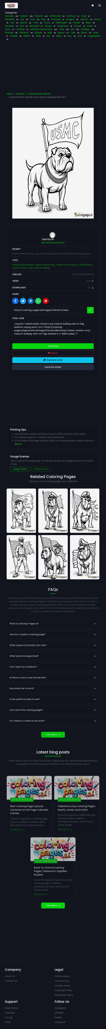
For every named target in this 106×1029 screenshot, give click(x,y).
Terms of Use (41, 469)
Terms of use (62, 980)
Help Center (11, 1008)
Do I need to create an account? (27, 732)
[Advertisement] (55, 67)
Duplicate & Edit (53, 360)
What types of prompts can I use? (28, 657)
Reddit (58, 1017)
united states (86, 264)
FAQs (8, 1022)
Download (53, 346)
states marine (19, 267)
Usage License (20, 469)
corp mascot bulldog (39, 267)
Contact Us (11, 980)
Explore (20, 93)
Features (10, 1012)
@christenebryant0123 (53, 242)
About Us (10, 976)
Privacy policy (62, 976)
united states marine (23, 264)
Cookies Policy (62, 985)
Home (10, 93)
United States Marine (39, 93)
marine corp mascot (67, 264)
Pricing (8, 1017)
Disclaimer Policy (64, 995)
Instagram (60, 1008)
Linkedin (59, 1012)
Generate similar (53, 367)
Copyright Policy (63, 990)
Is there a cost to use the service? (28, 689)
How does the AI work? (22, 700)
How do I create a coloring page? (27, 646)
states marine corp (45, 264)
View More (53, 746)
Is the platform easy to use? (25, 711)
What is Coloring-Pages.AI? (24, 635)
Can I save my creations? (23, 678)
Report (53, 353)
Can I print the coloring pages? (26, 722)
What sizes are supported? (24, 668)
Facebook (60, 1022)
